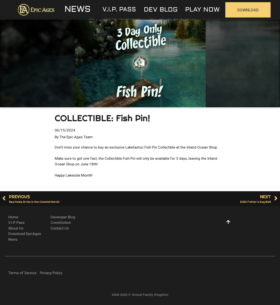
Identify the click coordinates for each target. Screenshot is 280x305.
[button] (77, 10)
